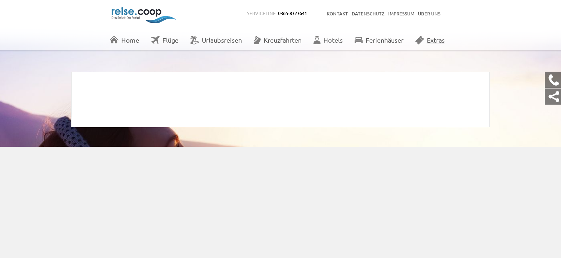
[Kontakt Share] (553, 97)
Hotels (328, 40)
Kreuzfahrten (278, 40)
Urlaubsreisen (216, 40)
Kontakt (337, 13)
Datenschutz (368, 13)
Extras (430, 40)
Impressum (401, 13)
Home (124, 40)
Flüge (165, 40)
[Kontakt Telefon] (553, 80)
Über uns (429, 13)
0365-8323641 (292, 13)
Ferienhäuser (379, 40)
